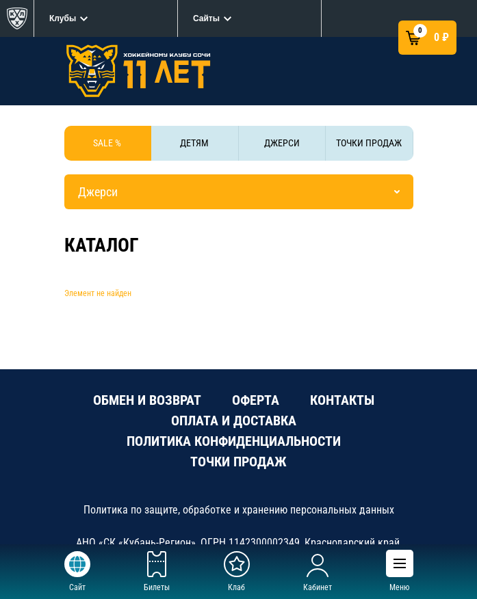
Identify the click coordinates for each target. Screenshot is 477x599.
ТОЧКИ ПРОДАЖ (369, 142)
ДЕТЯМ (194, 142)
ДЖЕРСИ (282, 142)
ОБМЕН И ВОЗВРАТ (147, 400)
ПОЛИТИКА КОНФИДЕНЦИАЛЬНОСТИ (234, 441)
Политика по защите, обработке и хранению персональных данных (238, 509)
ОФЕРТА (255, 400)
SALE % (107, 142)
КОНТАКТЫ (342, 400)
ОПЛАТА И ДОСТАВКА (233, 420)
